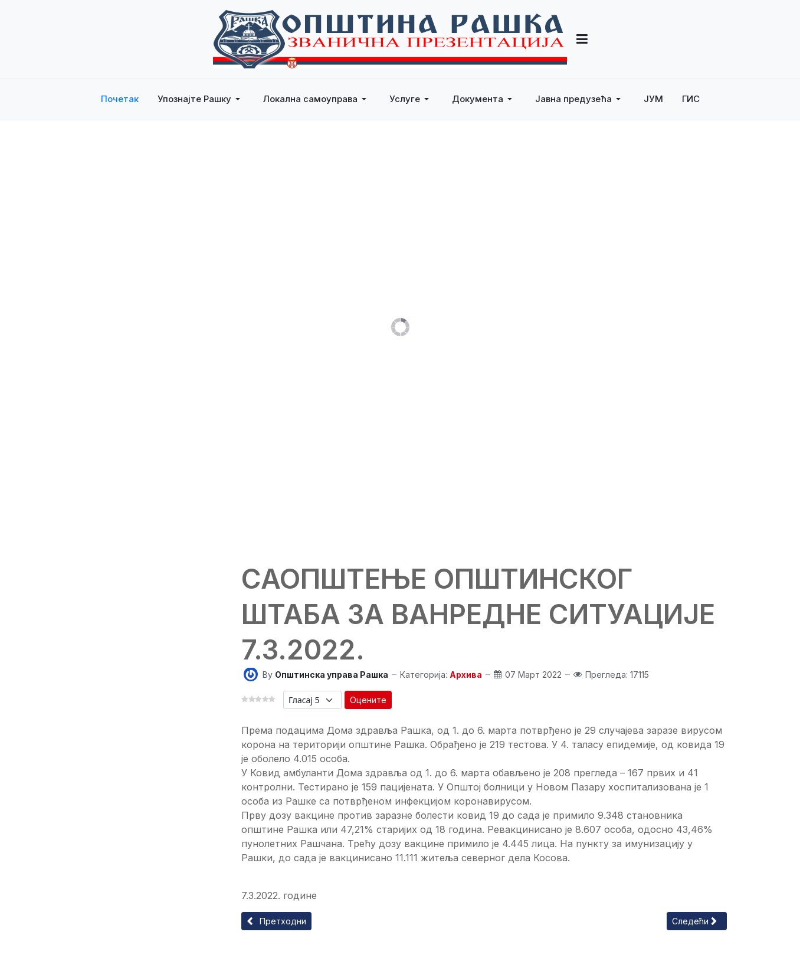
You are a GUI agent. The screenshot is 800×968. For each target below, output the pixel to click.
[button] (201, 99)
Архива (466, 675)
